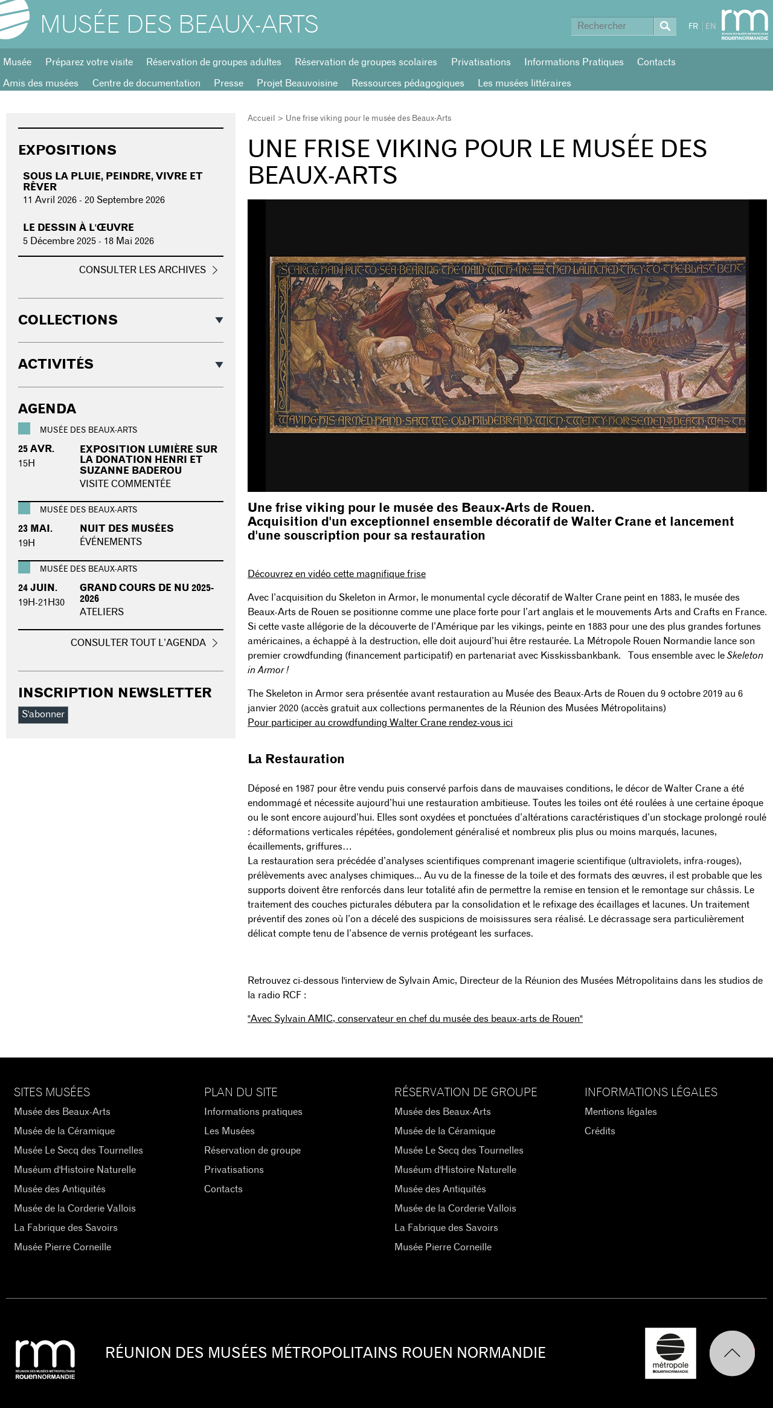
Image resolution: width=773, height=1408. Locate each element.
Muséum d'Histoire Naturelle (75, 1170)
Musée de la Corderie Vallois (75, 1208)
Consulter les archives (142, 270)
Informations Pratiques (574, 62)
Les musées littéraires (524, 83)
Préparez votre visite (89, 62)
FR (693, 27)
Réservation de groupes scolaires (366, 62)
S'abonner (43, 714)
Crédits (600, 1131)
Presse (228, 83)
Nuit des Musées (127, 529)
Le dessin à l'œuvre (78, 228)
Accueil (261, 119)
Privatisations (481, 62)
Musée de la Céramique (64, 1131)
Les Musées (229, 1131)
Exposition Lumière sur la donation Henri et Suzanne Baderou (148, 460)
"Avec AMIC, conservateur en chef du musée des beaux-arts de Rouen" (415, 1019)
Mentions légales (621, 1112)
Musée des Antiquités (60, 1189)
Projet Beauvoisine (297, 83)
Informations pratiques (253, 1112)
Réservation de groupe (252, 1150)
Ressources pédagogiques (407, 83)
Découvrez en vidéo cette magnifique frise (337, 574)
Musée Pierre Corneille (62, 1247)
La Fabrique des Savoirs (66, 1228)
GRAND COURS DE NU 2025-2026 (147, 593)
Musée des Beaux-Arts (179, 25)
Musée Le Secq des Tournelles (78, 1150)
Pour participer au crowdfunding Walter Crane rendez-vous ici (380, 723)
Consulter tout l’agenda (138, 643)
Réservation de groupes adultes (213, 62)
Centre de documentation (146, 83)
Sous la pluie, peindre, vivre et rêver (113, 182)
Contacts (656, 62)
